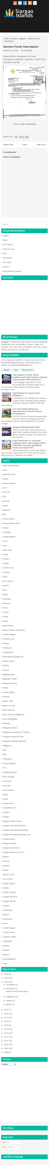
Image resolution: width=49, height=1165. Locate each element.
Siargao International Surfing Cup (16, 835)
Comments (8, 1147)
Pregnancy (7, 759)
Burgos (6, 236)
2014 (6, 1029)
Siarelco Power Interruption (20, 46)
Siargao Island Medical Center (26, 427)
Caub (5, 541)
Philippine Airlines (10, 728)
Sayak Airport (8, 803)
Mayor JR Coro (9, 706)
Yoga (5, 963)
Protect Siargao (9, 763)
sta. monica (7, 879)
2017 (6, 1017)
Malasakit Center (10, 679)
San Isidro (7, 262)
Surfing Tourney (9, 892)
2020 (6, 982)
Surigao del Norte (10, 897)
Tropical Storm (9, 932)
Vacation (6, 946)
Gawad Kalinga (9, 634)
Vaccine (6, 950)
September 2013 (10, 808)
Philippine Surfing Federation (15, 741)
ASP (4, 497)
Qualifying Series (10, 772)
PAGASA (6, 723)
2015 (6, 1025)
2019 (6, 1010)
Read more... (24, 349)
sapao (5, 794)
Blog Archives (27, 370)
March (8, 1004)
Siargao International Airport (14, 826)
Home (6, 39)
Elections (6, 603)
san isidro (7, 786)
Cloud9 (6, 563)
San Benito (7, 258)
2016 (6, 1021)
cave (5, 545)
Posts (6, 1143)
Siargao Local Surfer (11, 848)
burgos (6, 528)
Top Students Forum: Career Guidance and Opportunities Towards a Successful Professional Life (29, 377)
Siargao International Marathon (15, 830)
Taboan (6, 906)
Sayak (5, 799)
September (10, 997)
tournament (7, 919)
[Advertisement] (24, 1092)
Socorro (6, 267)
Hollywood (7, 648)
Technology (7, 910)
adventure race (9, 474)
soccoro (6, 861)
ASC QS (6, 492)
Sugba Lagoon (9, 883)
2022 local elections (11, 465)
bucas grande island (11, 523)
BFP (4, 514)
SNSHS (6, 857)
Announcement (9, 483)
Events (6, 612)
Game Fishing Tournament (14, 630)
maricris (6, 697)
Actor (5, 470)
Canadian (7, 532)
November (10, 988)
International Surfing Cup (13, 657)
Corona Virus (8, 568)
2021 (6, 978)
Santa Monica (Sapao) (12, 271)
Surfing (6, 888)
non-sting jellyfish (10, 719)
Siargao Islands (9, 843)
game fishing (8, 626)
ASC (5, 488)
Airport (5, 479)
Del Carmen (8, 245)
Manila (5, 688)
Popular (6, 370)
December (10, 985)
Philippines (7, 746)
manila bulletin (9, 692)
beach (5, 506)
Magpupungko (9, 674)
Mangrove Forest (10, 683)
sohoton (6, 866)
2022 (6, 974)
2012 (6, 1037)
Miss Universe (9, 710)
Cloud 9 (6, 559)
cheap (5, 554)
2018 (6, 1014)
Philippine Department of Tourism (16, 732)
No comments (26, 50)
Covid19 (6, 572)
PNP (5, 754)
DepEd (5, 586)
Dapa (5, 240)
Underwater (8, 941)
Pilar (5, 253)
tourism (6, 915)
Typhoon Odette (9, 937)
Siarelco (14, 39)
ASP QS (6, 501)
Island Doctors (9, 661)
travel (5, 923)
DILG (5, 590)
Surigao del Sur (9, 901)
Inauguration (8, 652)
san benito (7, 781)
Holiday (6, 643)
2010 (6, 1045)
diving (5, 594)
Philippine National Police (13, 737)
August (9, 1001)
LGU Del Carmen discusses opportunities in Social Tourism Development (27, 411)
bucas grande (8, 519)
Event (5, 608)
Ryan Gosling (8, 777)
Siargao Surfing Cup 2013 (13, 852)
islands (6, 665)
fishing (5, 621)
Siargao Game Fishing (12, 821)
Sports (5, 870)
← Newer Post (7, 145)
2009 (6, 1048)
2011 (6, 1041)
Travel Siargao (9, 928)
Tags (16, 370)
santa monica (8, 790)
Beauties (6, 510)
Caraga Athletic (9, 537)
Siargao (22, 39)
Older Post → (42, 145)
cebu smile (7, 550)
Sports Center (9, 874)
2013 (6, 1033)
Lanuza (6, 670)
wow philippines (9, 959)
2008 (6, 1052)
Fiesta (5, 617)
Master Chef (8, 701)
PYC (5, 768)
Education (7, 599)
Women (6, 955)
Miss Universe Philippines (13, 715)
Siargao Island (9, 839)
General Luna (8, 249)
